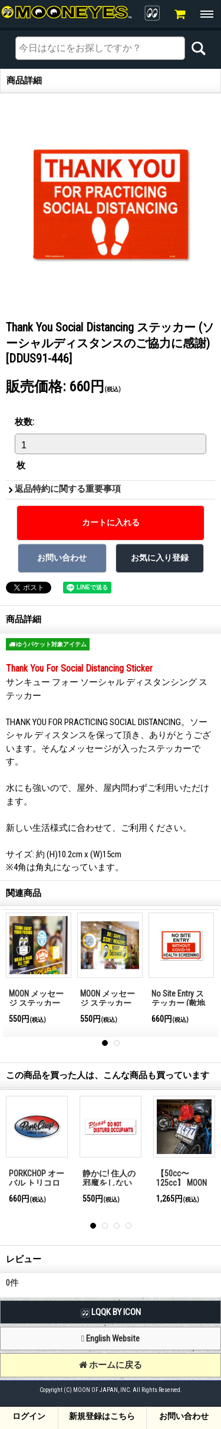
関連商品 (23, 893)
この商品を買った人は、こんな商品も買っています (107, 1075)
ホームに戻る (110, 1365)
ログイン (28, 1416)
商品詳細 (23, 619)
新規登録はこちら (102, 1416)
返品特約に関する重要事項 (68, 489)
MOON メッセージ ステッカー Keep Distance (107, 1003)
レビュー (23, 1259)
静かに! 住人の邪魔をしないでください (109, 1183)
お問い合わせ (184, 1416)
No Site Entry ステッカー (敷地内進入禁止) (178, 1003)
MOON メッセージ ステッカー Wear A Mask (36, 1003)
